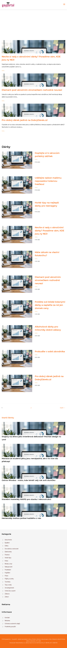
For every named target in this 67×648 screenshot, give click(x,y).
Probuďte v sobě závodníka (50, 351)
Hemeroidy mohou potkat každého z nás (21, 518)
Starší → (62, 408)
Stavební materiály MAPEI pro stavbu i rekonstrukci (26, 499)
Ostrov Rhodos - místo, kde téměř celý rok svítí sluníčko (28, 480)
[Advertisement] (33, 22)
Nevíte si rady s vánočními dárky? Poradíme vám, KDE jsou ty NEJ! (49, 230)
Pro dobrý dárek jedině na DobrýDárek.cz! (25, 120)
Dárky (3, 71)
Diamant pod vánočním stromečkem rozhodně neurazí (32, 90)
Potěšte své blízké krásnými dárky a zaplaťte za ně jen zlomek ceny (50, 305)
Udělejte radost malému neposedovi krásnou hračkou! (48, 181)
